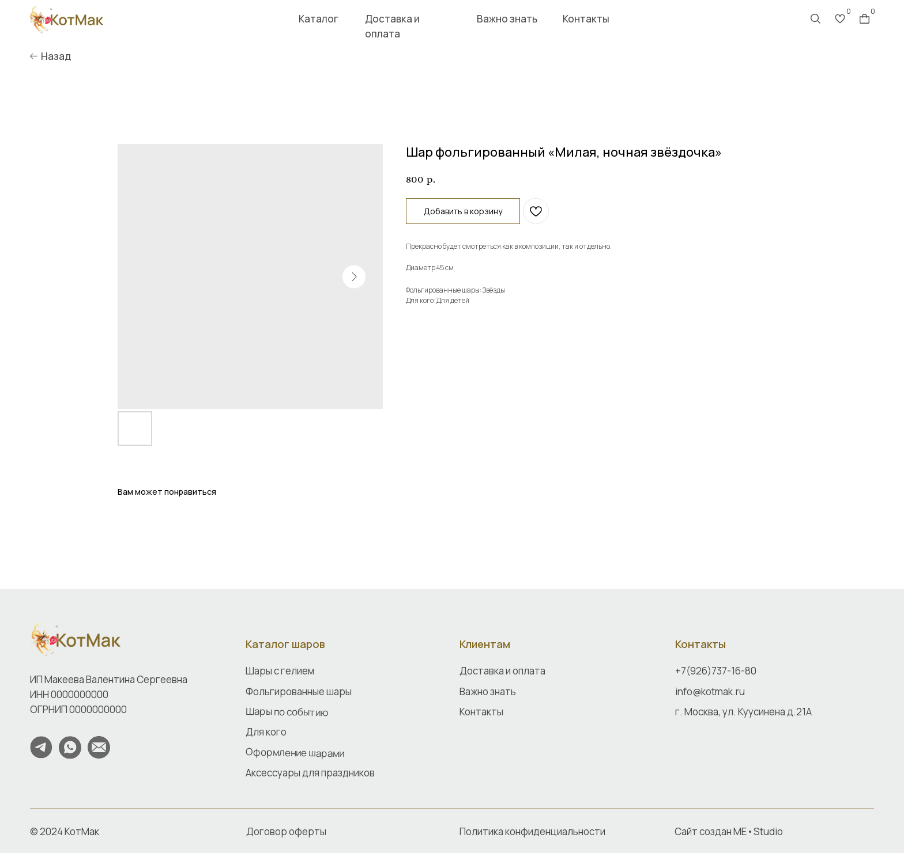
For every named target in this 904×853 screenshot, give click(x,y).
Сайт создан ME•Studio (729, 831)
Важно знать (507, 18)
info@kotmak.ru (710, 691)
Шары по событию (287, 711)
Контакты (586, 18)
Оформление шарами (295, 752)
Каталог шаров (285, 644)
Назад (56, 56)
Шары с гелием (280, 670)
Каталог (318, 18)
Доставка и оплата (392, 26)
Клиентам (484, 644)
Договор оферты (286, 831)
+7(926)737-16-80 (715, 670)
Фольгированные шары (299, 691)
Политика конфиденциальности (532, 831)
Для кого (266, 731)
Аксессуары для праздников (310, 772)
